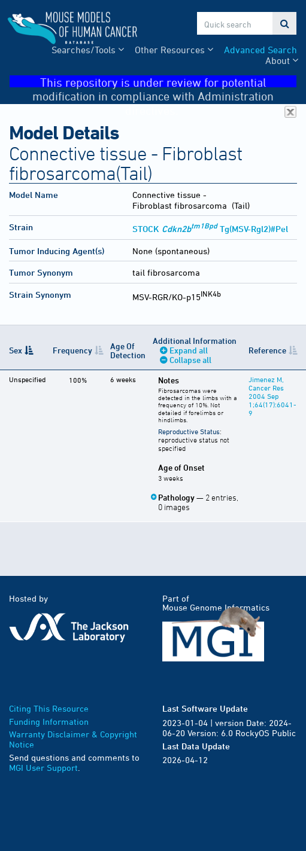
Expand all (188, 350)
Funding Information (49, 721)
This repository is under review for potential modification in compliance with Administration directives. (164, 81)
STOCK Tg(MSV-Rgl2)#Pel (210, 229)
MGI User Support (43, 767)
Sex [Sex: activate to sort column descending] (15, 350)
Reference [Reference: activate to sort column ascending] (267, 350)
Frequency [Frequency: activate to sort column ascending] (72, 350)
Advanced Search (260, 49)
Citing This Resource (49, 708)
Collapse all (190, 360)
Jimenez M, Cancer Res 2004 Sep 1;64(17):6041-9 (272, 396)
